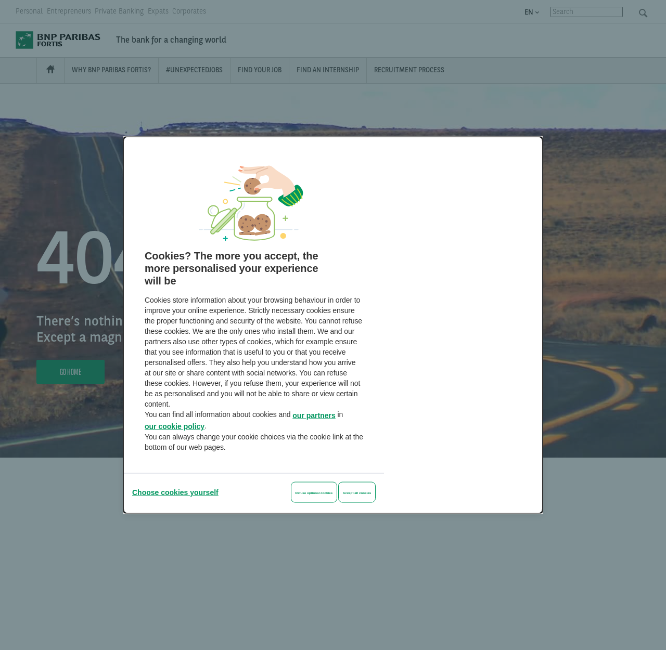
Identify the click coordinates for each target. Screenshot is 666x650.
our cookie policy (174, 426)
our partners (313, 415)
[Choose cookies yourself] (175, 492)
